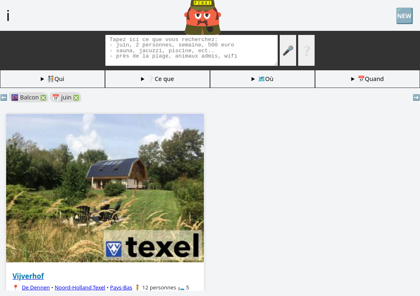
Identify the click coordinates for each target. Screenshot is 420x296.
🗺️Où (266, 79)
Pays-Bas (121, 287)
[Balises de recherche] (191, 50)
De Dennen (36, 287)
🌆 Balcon (28, 97)
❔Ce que (160, 79)
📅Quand (371, 79)
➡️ (416, 97)
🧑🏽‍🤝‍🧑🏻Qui (55, 79)
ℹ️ (8, 15)
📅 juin (65, 97)
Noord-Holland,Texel (80, 287)
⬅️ (3, 97)
